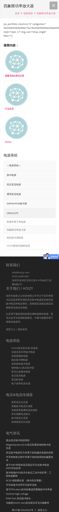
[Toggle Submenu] (50, 175)
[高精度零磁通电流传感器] (8, 410)
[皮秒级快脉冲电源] (8, 364)
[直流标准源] (8, 379)
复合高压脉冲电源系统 (18, 440)
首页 (17, 13)
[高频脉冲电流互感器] (8, 406)
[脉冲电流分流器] (8, 418)
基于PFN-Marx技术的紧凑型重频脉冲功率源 (29, 489)
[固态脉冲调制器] (8, 360)
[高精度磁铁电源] (8, 356)
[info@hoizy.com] (9, 272)
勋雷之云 (42, 510)
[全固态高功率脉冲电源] (8, 352)
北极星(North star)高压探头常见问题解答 (27, 502)
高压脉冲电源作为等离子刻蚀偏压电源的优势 (29, 452)
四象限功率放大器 (46, 13)
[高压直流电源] (8, 376)
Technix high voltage (17, 493)
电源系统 (28, 13)
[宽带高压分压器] (8, 402)
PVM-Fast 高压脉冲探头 (18, 498)
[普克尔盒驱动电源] (8, 372)
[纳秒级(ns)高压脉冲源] (8, 368)
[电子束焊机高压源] (8, 383)
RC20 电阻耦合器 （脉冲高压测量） (25, 480)
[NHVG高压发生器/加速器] (8, 348)
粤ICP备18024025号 (23, 510)
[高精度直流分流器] (8, 422)
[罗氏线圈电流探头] (8, 414)
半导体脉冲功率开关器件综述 (21, 484)
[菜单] (53, 5)
